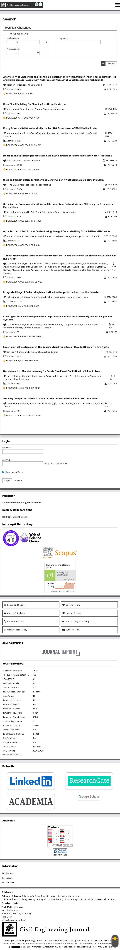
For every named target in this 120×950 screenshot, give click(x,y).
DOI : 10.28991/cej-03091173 (19, 93)
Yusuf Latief (32, 133)
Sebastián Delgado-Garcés (86, 270)
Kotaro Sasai (54, 212)
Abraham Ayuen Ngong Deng (36, 376)
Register (18, 480)
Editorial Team (71, 605)
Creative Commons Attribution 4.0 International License (51, 946)
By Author (64, 38)
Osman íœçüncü (31, 160)
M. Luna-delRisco (34, 263)
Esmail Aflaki (34, 352)
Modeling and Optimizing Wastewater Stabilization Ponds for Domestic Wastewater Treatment (57, 155)
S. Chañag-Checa (91, 324)
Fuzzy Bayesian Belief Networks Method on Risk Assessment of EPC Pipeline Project (51, 128)
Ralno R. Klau (89, 403)
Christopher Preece (78, 297)
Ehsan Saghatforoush (35, 297)
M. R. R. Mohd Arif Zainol (64, 376)
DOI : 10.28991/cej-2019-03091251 (22, 360)
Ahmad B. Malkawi (54, 236)
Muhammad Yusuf (16, 133)
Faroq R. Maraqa (73, 236)
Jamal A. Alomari (90, 236)
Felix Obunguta (39, 212)
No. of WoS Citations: (12, 725)
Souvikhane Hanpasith (18, 212)
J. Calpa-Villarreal (72, 324)
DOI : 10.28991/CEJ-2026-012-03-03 (23, 336)
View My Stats (60, 854)
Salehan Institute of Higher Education (21, 502)
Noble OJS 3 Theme (101, 946)
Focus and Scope (14, 605)
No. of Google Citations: (13, 734)
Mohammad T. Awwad (33, 236)
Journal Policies (71, 613)
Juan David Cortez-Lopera (61, 266)
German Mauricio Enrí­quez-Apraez (20, 270)
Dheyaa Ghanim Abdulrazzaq (49, 109)
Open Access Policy (15, 630)
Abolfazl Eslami (50, 352)
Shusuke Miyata (21, 379)
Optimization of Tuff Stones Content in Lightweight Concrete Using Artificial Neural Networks (56, 231)
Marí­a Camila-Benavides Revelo (55, 270)
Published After (13, 38)
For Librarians (8, 882)
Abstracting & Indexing (75, 621)
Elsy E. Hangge (49, 403)
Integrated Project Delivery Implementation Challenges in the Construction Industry (51, 292)
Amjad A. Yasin (14, 236)
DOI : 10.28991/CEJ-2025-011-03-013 (23, 145)
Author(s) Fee (70, 630)
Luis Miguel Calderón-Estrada (90, 266)
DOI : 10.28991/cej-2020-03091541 (22, 193)
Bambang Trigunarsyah (73, 133)
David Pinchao (10, 266)
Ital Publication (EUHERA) (15, 517)
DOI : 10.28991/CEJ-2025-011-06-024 (23, 415)
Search (111, 63)
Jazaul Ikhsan (14, 376)
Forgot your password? (55, 463)
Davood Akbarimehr (17, 352)
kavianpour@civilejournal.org (16, 913)
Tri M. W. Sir (35, 403)
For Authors (7, 878)
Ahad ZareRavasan (57, 297)
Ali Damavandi (35, 85)
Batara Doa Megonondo (69, 403)
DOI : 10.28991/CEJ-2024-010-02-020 (24, 281)
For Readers (7, 873)
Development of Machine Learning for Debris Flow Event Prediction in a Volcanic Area (51, 371)
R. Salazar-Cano (74, 263)
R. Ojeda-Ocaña (33, 324)
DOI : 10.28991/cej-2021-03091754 (22, 118)
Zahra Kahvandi (15, 297)
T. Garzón (46, 327)
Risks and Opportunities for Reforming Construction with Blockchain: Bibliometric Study (53, 180)
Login (7, 480)
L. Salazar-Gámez (15, 263)
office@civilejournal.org (13, 920)
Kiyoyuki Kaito (69, 212)
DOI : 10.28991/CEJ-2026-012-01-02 (23, 388)
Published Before (13, 49)
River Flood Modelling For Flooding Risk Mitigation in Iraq (34, 104)
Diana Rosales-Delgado (95, 263)
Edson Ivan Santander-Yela (33, 266)
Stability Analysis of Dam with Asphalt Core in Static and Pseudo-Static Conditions (50, 398)
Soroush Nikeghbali (17, 85)
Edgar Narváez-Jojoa (54, 263)
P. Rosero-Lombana (52, 324)
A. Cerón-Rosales (32, 327)
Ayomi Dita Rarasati (49, 133)
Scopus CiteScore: (11, 730)
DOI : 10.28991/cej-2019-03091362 (22, 306)
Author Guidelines (14, 613)
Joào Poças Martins (41, 185)
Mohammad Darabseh (18, 185)
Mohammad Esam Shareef (20, 109)
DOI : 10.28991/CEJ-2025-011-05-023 (24, 221)
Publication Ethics (15, 621)
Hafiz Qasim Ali (14, 160)
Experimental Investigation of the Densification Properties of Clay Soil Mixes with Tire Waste (56, 347)
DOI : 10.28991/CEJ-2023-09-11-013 (23, 245)
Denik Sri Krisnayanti (17, 403)
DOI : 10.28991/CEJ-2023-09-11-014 (22, 169)
